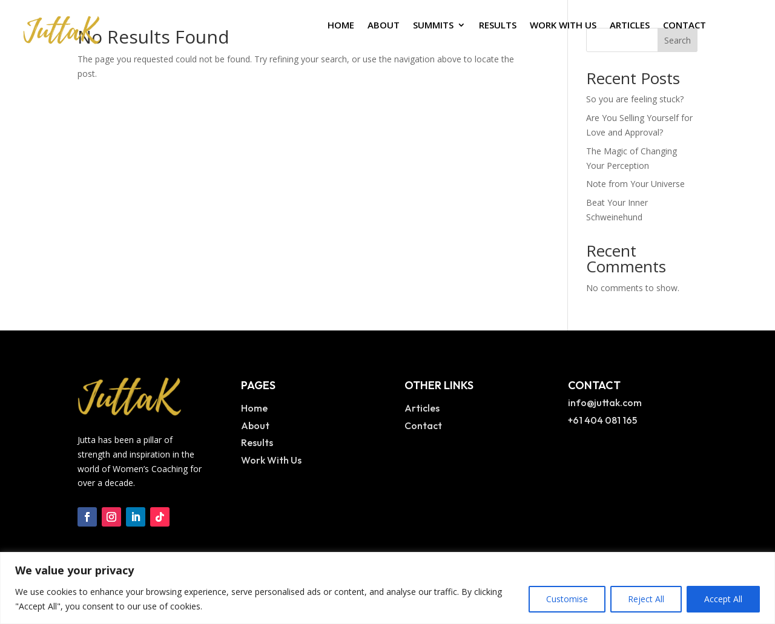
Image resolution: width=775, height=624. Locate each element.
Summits (433, 26)
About (384, 26)
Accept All (723, 599)
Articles (630, 26)
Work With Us (563, 26)
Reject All (646, 599)
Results (497, 26)
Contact (684, 26)
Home (341, 26)
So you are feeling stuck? (635, 99)
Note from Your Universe (635, 183)
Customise (567, 599)
